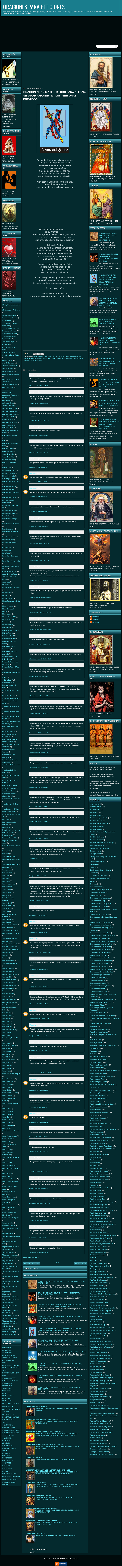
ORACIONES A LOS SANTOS (36, 1406)
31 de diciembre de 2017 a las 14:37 (40, 952)
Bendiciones (94, 812)
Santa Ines (6, 1128)
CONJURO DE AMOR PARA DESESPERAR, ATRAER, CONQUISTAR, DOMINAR (109, 403)
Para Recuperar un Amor (98, 1249)
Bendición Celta (95, 815)
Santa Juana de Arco (9, 1136)
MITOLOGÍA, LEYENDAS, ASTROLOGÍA (7, 1350)
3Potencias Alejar (8, 341)
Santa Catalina (7, 1096)
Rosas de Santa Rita (9, 838)
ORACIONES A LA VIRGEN (36, 1483)
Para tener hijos (95, 1438)
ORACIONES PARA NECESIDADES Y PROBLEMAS (45, 1432)
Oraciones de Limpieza (98, 989)
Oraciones (93, 884)
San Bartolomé (7, 873)
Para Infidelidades (96, 1182)
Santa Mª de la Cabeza (10, 1168)
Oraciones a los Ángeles (10, 706)
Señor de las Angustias (10, 1228)
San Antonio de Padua (10, 864)
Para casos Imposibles (97, 1297)
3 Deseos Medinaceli (9, 334)
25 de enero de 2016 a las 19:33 (38, 386)
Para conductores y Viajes (99, 1302)
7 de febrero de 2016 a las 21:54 (39, 403)
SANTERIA (6, 1466)
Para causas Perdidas (97, 1299)
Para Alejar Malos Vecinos (99, 1032)
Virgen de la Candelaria (10, 1276)
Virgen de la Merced (9, 1297)
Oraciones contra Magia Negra (100, 933)
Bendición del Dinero (97, 837)
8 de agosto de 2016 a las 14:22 (38, 526)
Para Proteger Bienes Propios (100, 1238)
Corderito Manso (8, 451)
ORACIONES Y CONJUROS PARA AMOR (9, 1448)
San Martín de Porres (9, 1005)
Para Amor (93, 1054)
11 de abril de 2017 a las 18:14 (38, 767)
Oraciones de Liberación (98, 983)
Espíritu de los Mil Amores (11, 524)
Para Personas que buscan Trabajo (102, 1210)
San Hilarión (6, 941)
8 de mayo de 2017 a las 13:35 (38, 821)
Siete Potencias (7, 1234)
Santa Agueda (7, 1068)
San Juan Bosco (8, 971)
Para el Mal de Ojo (96, 1319)
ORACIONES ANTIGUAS (11, 1476)
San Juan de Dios (8, 982)
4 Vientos (5, 344)
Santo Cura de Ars (8, 1197)
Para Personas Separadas (99, 1205)
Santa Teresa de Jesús (10, 1182)
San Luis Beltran (8, 994)
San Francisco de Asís (10, 930)
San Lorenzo (6, 991)
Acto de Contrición (96, 807)
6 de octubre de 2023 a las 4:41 (38, 1188)
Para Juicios (94, 1185)
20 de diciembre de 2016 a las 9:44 (39, 644)
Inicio (57, 1262)
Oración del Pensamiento (11, 799)
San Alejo (5, 854)
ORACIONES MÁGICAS (34, 1457)
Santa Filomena (7, 1120)
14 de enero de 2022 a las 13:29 (38, 1122)
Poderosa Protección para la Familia (102, 1446)
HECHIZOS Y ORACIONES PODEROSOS (7, 1455)
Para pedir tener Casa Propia (100, 1397)
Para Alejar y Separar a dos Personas (103, 1045)
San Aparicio (6, 870)
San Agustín (6, 851)
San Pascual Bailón (9, 1029)
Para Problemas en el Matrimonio (101, 1224)
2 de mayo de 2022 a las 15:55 (38, 1137)
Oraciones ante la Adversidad (100, 898)
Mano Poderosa (7, 606)
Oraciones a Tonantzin (10, 698)
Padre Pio (5, 819)
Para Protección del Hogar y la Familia (103, 1235)
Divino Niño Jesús (8, 476)
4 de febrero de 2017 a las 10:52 (39, 676)
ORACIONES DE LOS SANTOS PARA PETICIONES (44, 1445)
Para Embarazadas (96, 1132)
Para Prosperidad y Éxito (98, 1227)
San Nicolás (6, 1013)
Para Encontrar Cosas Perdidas (101, 1138)
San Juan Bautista (8, 968)
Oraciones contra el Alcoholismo (101, 950)
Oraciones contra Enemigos (99, 914)
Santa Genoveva (8, 1125)
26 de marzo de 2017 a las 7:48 (38, 752)
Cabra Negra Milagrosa (10, 435)
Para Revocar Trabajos (98, 1255)
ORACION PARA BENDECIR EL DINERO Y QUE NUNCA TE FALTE (62, 1352)
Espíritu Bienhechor (9, 510)
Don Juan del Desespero (10, 492)
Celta (4, 441)
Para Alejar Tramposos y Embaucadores (103, 1035)
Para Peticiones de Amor (98, 1216)
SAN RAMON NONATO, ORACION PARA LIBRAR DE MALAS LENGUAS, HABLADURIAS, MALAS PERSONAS (109, 424)
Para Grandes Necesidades (99, 1174)
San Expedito (7, 922)
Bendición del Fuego (97, 840)
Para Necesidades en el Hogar (100, 1188)
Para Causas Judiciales (98, 1073)
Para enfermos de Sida (98, 1336)
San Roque (6, 1049)
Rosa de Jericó (7, 835)
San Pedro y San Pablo (10, 1038)
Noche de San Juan (9, 639)
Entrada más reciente (31, 1263)
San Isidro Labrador (9, 947)
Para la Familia (95, 1350)
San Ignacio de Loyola (10, 944)
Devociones (94, 864)
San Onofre (6, 1018)
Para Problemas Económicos (100, 1218)
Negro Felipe (6, 627)
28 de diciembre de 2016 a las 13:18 (40, 659)
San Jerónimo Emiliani (10, 949)
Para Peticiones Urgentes (98, 1213)
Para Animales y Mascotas (99, 1056)
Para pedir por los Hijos (98, 1391)
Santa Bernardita (8, 1082)
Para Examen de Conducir (99, 1154)
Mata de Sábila (7, 625)
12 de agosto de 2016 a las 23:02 (39, 543)
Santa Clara (6, 1108)
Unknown (33, 473)
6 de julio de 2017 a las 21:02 (38, 915)
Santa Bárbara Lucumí (10, 1093)
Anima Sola (6, 400)
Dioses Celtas (7, 467)
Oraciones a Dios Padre (10, 690)
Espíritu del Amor (8, 529)
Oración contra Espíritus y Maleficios (102, 1016)
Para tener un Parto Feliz (98, 1440)
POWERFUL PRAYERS (10, 1417)
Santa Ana (5, 1071)
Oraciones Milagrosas (97, 892)
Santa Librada (7, 1139)
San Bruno (6, 881)
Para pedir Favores (96, 1369)
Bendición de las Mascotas (99, 823)
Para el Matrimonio (96, 1322)
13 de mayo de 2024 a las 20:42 (38, 1237)
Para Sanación (95, 1260)
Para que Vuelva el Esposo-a (100, 1421)
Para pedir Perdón (96, 1372)
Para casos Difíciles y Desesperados (102, 1294)
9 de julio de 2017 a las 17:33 (38, 932)
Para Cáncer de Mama (97, 1096)
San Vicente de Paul (9, 1060)
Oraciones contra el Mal (98, 955)
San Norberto (7, 1015)
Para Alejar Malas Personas (99, 1029)
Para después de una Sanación (100, 1313)
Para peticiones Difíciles (98, 1405)
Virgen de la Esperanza (10, 1287)
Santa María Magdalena (10, 1157)
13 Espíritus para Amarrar (11, 305)
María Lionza (6, 614)
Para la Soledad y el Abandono (100, 1358)
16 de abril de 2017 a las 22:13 (38, 787)
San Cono (5, 895)
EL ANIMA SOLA (8, 1414)
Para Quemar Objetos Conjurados (101, 1244)
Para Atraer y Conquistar (98, 1059)
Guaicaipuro (6, 550)
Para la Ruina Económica (98, 1353)
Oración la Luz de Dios (10, 804)
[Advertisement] (61, 32)
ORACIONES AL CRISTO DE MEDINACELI (41, 1521)
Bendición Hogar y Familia (99, 818)
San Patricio (6, 1032)
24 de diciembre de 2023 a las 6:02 (39, 1220)
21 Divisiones (7, 321)
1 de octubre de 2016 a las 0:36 (38, 580)
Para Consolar (95, 1087)
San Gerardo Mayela (9, 938)
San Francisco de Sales (10, 933)
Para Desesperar (95, 1101)
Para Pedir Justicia (96, 1193)
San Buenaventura (8, 884)
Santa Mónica (7, 1173)
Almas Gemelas (95, 809)
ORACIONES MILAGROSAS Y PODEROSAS (42, 1419)
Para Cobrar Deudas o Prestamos (101, 1076)
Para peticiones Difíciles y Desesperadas (104, 1408)
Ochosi (4, 677)
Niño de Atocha (7, 633)
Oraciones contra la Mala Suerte (101, 961)
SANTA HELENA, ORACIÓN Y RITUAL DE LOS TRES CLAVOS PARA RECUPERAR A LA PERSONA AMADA (60, 1306)
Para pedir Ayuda (96, 1366)
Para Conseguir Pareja (97, 1079)
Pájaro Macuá (7, 827)
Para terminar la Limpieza (98, 1443)
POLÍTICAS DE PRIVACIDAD (38, 1549)
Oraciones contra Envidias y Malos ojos (103, 917)
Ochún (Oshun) (7, 680)
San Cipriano (6, 892)
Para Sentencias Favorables (99, 1266)
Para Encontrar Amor (97, 1135)
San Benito (6, 875)
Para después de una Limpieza (100, 1311)
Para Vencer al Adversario (99, 1283)
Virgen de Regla (7, 1263)
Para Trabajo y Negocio (98, 1280)
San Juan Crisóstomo (9, 974)
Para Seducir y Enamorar (98, 1263)
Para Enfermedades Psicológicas (101, 1146)
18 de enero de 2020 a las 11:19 (38, 1004)
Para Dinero (94, 1115)
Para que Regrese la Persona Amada (102, 1413)
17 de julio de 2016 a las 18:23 (38, 482)
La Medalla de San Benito (98, 876)
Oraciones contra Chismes (99, 906)
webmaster (96, 622)
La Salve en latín (8, 598)
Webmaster (96, 620)
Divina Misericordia (9, 470)
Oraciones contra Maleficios (99, 938)
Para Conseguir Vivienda (98, 1082)
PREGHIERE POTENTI (10, 1404)
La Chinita (5, 585)
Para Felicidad (95, 1163)
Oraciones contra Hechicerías (100, 922)
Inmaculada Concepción (10, 556)
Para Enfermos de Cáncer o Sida (101, 1149)
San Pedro (6, 1035)
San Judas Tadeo (8, 988)
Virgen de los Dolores (9, 1315)
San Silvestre (7, 1054)
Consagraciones (95, 854)
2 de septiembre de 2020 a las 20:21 (40, 1073)
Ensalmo (93, 867)
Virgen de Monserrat (9, 1261)
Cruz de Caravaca (8, 460)
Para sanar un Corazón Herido (100, 1432)
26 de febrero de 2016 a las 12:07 (39, 420)
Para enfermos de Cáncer (98, 1333)
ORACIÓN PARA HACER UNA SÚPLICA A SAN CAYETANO (55, 1459)
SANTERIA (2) (7, 1468)
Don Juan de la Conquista (11, 481)
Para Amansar (95, 1048)
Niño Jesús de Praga (9, 630)
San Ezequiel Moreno (9, 925)
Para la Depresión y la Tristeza (100, 1347)
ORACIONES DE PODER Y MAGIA (38, 1495)
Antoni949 (33, 976)
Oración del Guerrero (9, 791)
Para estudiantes (95, 1339)
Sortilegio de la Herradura (98, 1449)
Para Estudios (94, 1151)
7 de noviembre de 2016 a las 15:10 (40, 597)
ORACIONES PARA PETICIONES (34, 7)
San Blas (5, 878)
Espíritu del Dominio (9, 537)
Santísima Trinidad (8, 1226)
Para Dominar (94, 1121)
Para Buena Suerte (96, 1062)
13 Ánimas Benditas (9, 315)
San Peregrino (7, 1043)
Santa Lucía (6, 1142)
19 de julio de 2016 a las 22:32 (38, 496)
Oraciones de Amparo (97, 977)
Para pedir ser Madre (97, 1394)
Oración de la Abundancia (11, 765)
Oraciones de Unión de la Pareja (101, 1002)
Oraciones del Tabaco (97, 1005)
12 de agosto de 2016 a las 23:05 (39, 560)
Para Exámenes (95, 1160)
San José (5, 958)
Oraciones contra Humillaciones (101, 925)
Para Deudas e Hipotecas (98, 1107)
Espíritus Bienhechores (10, 542)
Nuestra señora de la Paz (11, 672)
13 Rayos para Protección (11, 310)
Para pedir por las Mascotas (99, 1388)
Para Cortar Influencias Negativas (101, 1090)
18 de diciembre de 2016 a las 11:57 (40, 629)
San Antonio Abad (8, 856)
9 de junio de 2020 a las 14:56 (38, 1050)
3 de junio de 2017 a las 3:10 (37, 858)
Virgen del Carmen (8, 1321)
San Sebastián (7, 1051)
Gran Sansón (7, 547)
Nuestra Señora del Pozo (11, 667)
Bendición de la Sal (96, 821)
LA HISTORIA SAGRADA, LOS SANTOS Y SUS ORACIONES (48, 1470)
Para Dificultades (95, 1110)
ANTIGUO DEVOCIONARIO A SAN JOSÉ (10, 1373)
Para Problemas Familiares (99, 1221)
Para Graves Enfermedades (99, 1177)
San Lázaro (6, 996)
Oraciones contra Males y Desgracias (103, 941)
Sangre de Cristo (8, 1062)
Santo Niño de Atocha (9, 1205)
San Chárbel (6, 889)
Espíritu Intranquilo (8, 513)
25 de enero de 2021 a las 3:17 (38, 1107)
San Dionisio (6, 908)
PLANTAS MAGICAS (9, 1479)
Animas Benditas (8, 406)
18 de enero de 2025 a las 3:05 (38, 1252)
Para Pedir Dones (96, 1190)
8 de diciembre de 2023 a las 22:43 (39, 1203)
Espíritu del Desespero (10, 532)
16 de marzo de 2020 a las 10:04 (39, 1018)
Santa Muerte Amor (9, 1165)
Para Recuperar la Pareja (98, 1246)
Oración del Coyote (9, 788)
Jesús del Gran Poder (9, 574)
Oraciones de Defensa (97, 980)
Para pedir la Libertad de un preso (101, 1378)
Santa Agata (6, 1065)
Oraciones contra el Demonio (100, 952)
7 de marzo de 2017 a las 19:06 (38, 733)
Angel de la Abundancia (10, 374)
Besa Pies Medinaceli (97, 845)
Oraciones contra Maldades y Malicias (103, 936)
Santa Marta (6, 1149)
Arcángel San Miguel (9, 411)
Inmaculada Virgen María (11, 561)
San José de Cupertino (10, 963)
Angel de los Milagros (9, 384)
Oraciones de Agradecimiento (100, 975)
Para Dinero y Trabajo (97, 1118)
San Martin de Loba (9, 1002)
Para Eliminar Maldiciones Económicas (103, 1129)
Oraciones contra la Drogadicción (101, 958)
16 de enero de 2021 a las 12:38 (38, 1090)
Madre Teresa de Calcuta (11, 601)
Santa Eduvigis (7, 1114)
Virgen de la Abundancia (10, 1271)
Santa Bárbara (7, 1090)
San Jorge (5, 955)
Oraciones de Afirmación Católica (101, 972)
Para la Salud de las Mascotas (100, 1355)
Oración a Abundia (8, 731)
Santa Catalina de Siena (10, 1103)
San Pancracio (7, 1024)
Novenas (93, 881)
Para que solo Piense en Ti (99, 1424)
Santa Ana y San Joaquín (11, 1074)
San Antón (5, 867)
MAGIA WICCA (7, 1406)
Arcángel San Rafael (9, 414)
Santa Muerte (7, 1162)
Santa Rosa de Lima (9, 1179)
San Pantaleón (7, 1027)
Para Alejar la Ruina (96, 1043)
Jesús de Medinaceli (9, 571)
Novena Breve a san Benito (99, 878)
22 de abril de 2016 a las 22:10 (38, 435)
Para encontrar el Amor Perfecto (101, 1327)
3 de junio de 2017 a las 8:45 (37, 876)
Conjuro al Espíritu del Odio (99, 848)
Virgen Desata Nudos (9, 1247)
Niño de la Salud (8, 636)
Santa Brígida (7, 1087)
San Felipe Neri (7, 928)
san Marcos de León (9, 1334)
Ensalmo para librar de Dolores (100, 870)
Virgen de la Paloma (9, 1299)
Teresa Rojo (96, 617)
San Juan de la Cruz (9, 985)
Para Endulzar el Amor (97, 1143)
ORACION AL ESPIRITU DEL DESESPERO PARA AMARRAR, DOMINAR (109, 321)
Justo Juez (6, 582)
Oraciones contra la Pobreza (99, 963)
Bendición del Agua (96, 829)
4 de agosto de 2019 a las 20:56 (38, 986)
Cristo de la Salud (8, 457)
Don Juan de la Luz (9, 487)
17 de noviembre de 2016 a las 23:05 (40, 612)
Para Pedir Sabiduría (97, 1196)
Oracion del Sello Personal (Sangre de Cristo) (9, 685)
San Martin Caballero (9, 999)
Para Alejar (93, 1026)
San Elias (5, 911)
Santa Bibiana (7, 1084)
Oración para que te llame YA (100, 1023)
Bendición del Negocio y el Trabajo (102, 842)
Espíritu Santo (7, 516)
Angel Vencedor (7, 371)
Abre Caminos (95, 804)
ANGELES (6, 1443)
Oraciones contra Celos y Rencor (101, 903)
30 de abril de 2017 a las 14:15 (38, 807)
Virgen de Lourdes (8, 1258)
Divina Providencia (8, 473)
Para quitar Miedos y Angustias (100, 1427)
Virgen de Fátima (8, 1252)
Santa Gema (6, 1123)
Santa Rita (6, 1176)
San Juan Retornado (9, 980)
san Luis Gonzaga (8, 1332)
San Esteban (6, 919)
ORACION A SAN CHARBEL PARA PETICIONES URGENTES (55, 1535)
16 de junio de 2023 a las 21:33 (38, 1171)
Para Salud (93, 1258)
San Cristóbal (7, 903)
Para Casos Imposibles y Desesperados (103, 1070)
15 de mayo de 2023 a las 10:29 (38, 1151)
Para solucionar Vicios (97, 1435)
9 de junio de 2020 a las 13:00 (38, 1036)
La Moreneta (6, 593)
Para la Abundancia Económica (100, 1341)
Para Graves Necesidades (99, 1179)
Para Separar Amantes (97, 1272)
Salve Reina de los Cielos (11, 846)
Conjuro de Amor (95, 851)
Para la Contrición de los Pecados (101, 1344)
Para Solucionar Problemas (99, 1274)
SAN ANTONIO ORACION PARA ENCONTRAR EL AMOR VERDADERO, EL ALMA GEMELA (58, 1341)
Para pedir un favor (96, 1400)
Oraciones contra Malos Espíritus (101, 944)
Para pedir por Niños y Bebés (100, 1381)
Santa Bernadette (8, 1079)
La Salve (5, 595)
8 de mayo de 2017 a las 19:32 (38, 839)
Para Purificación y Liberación (100, 1241)
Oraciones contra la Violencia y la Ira (102, 969)
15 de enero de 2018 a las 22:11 (38, 969)
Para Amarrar (94, 1051)
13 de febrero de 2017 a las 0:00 (39, 696)
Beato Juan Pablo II (9, 417)
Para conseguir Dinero (97, 1305)
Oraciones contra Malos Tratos (100, 947)
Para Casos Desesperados (99, 1065)
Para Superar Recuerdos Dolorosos (102, 1277)
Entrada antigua (80, 1263)
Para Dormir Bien (96, 1126)
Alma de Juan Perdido (10, 366)
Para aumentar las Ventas (99, 1288)
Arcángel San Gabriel (9, 408)
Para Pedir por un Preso (98, 1199)
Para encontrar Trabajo (98, 1325)
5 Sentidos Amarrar (9, 352)
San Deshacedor (8, 906)
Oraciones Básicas (96, 887)
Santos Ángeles (7, 1223)
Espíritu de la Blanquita (10, 519)
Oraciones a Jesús (8, 695)
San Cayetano (7, 887)
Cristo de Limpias (8, 454)
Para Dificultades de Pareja (99, 1112)
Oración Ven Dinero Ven (98, 1013)
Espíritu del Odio (8, 540)
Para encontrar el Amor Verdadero (101, 1330)
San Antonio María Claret (11, 859)
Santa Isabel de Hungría (10, 1131)
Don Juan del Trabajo (9, 497)
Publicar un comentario (31, 1258)
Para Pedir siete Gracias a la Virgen (102, 1202)
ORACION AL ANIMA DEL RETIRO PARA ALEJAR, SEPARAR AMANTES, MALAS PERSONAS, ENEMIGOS (108, 279)
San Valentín (6, 1057)
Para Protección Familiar (98, 1232)
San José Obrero (8, 961)
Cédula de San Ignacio (97, 862)
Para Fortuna (94, 1165)
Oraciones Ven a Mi (96, 895)
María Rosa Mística (9, 617)
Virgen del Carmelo (9, 1318)
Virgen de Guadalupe (9, 1255)
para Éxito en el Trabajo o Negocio (101, 1454)
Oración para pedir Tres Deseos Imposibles (104, 1018)
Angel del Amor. (7, 387)
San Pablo (5, 1021)
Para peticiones (95, 1402)
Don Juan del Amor (9, 489)
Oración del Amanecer (10, 785)
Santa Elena (6, 1117)
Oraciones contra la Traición (99, 966)
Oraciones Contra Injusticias (99, 889)
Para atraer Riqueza (97, 1286)
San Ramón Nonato (9, 1046)
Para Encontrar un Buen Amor (100, 1140)
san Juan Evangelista (9, 1329)
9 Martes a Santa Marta (10, 355)
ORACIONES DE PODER (11, 1430)
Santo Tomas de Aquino (10, 1218)
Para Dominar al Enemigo (98, 1123)
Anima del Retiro (38, 356)
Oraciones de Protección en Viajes (101, 999)
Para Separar (94, 1269)
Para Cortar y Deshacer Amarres (101, 1093)
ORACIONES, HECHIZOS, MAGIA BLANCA (41, 1508)
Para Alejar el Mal (96, 1040)
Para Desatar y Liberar (97, 1098)
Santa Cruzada (7, 1111)
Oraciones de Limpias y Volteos (100, 986)
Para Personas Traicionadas (99, 1207)
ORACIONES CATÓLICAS (35, 1533)
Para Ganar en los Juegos (99, 1171)
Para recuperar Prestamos (99, 1429)
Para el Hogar (94, 1316)
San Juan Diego (7, 977)
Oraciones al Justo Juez (10, 711)
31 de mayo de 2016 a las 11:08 (38, 452)
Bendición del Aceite (97, 826)
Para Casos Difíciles (97, 1068)
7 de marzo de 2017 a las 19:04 (38, 713)
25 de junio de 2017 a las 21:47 (38, 900)
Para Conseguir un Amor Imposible (102, 1084)
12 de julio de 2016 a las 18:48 (38, 467)
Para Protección (95, 1230)
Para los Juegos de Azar (98, 1361)
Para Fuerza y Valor (96, 1168)
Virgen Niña (6, 1249)
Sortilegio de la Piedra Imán (99, 1452)
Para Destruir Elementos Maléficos (102, 1104)
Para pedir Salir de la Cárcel (99, 1375)
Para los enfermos (96, 1364)
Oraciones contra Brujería (98, 901)
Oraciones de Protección (98, 991)
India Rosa (6, 553)
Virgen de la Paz (8, 1302)
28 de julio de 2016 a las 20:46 (38, 511)
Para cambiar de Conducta (99, 1291)
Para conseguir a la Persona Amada (102, 1308)
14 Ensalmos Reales (9, 318)
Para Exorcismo (95, 1157)
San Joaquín (6, 952)
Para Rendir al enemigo (98, 1252)
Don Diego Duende (9, 479)
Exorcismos (94, 873)
